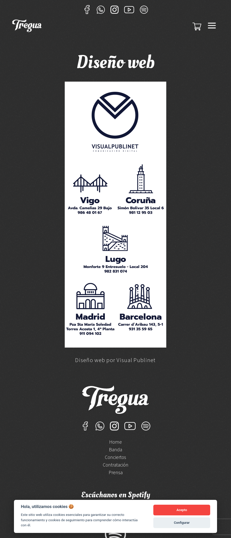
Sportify (144, 9)
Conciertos (115, 457)
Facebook (87, 9)
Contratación (115, 465)
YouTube (129, 9)
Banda (115, 450)
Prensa (116, 473)
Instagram (114, 9)
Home (115, 442)
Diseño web (90, 360)
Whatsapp (101, 9)
